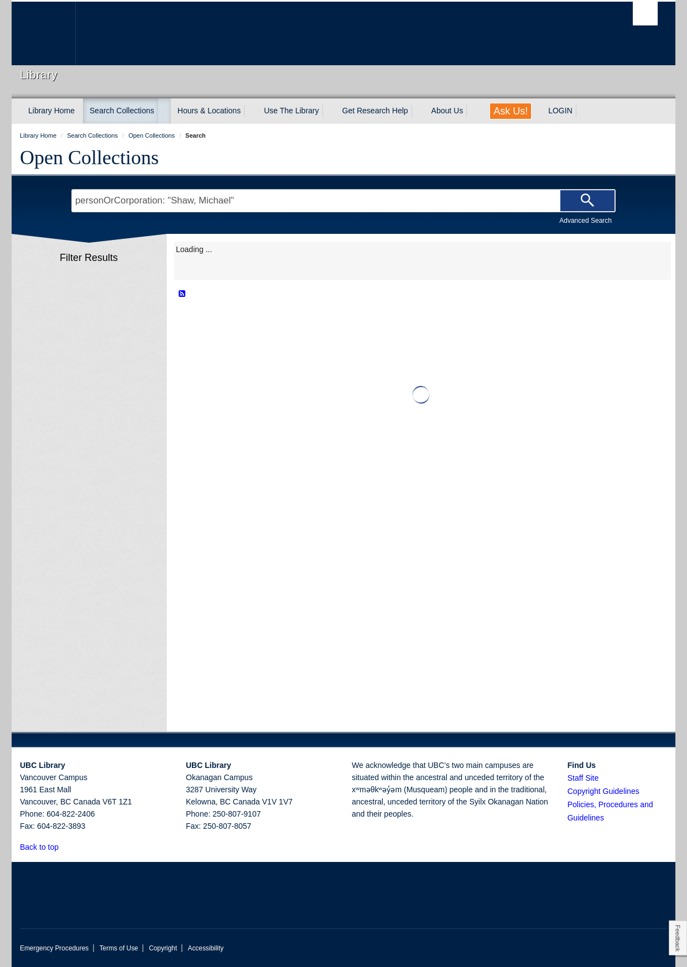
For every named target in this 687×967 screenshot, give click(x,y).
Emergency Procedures (54, 948)
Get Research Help (375, 110)
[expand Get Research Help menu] (418, 111)
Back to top (44, 847)
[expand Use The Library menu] (329, 111)
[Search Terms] (343, 200)
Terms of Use (119, 948)
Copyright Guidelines (603, 791)
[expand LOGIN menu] (582, 111)
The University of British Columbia (43, 33)
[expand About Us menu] (473, 111)
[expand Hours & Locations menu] (250, 111)
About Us (447, 110)
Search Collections (122, 110)
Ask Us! (510, 111)
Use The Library (291, 110)
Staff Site (583, 777)
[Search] (587, 201)
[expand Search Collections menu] (164, 111)
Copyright (163, 948)
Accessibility (205, 948)
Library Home (51, 110)
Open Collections (89, 158)
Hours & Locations (209, 110)
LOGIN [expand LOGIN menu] (560, 110)
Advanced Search (585, 220)
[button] (65, 847)
